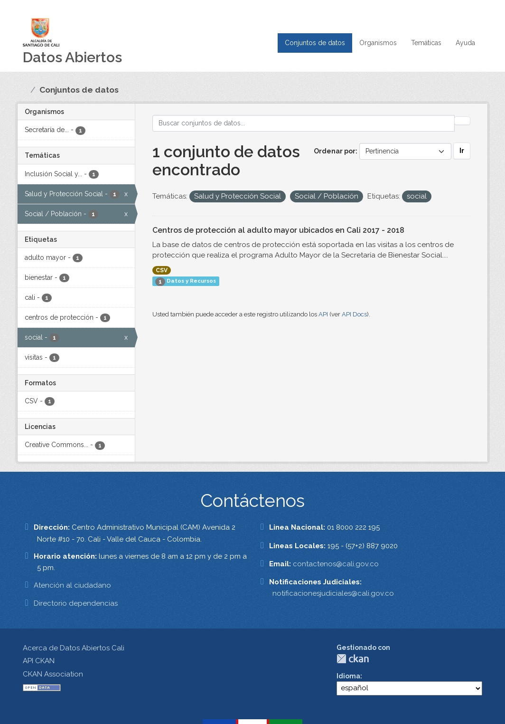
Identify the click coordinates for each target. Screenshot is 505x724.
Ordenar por (334, 151)
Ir (461, 150)
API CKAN (39, 661)
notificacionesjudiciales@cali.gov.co (333, 593)
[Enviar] (462, 120)
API (323, 314)
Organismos (378, 43)
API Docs (354, 314)
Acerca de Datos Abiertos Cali (73, 648)
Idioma (348, 676)
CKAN (353, 659)
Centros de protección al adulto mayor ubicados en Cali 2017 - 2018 (278, 230)
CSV (162, 270)
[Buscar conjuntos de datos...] (303, 123)
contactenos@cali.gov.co (336, 564)
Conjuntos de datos (315, 43)
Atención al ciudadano (72, 585)
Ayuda (465, 43)
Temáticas (426, 43)
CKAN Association (53, 674)
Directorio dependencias (76, 603)
